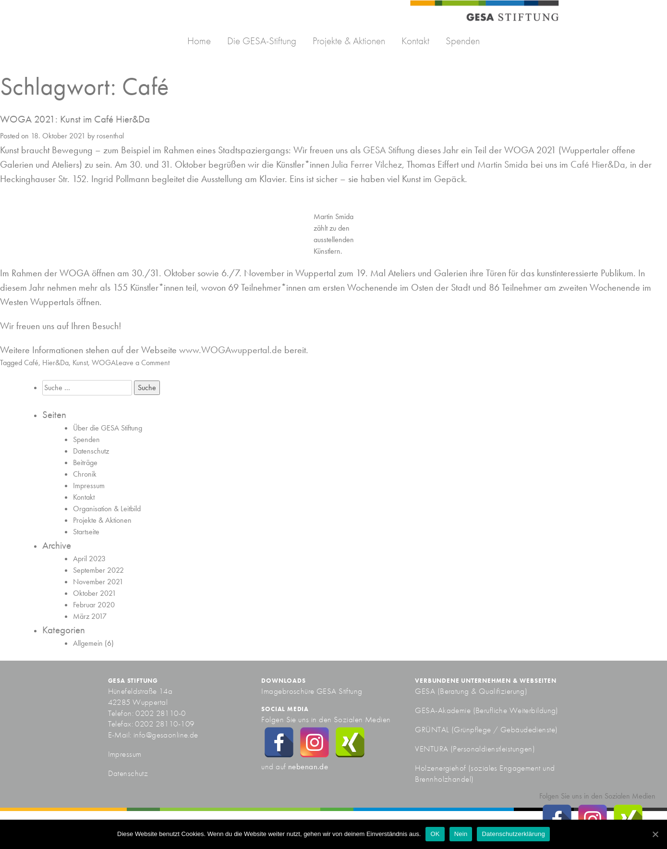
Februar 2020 (94, 605)
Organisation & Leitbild (107, 509)
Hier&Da (55, 362)
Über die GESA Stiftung (107, 428)
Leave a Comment (143, 362)
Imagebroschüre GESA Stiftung (311, 691)
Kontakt (415, 40)
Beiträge (85, 462)
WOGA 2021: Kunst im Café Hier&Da (75, 118)
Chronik (85, 474)
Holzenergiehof (440, 768)
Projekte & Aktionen (349, 40)
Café (31, 362)
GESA (426, 691)
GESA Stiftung (389, 150)
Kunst (80, 362)
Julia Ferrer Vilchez (367, 164)
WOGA (104, 362)
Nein (461, 833)
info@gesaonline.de (165, 734)
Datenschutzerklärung (513, 833)
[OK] (655, 834)
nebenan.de (308, 766)
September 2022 (98, 570)
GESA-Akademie (443, 710)
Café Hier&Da (597, 164)
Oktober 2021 (94, 593)
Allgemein (88, 643)
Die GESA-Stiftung (261, 40)
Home (199, 40)
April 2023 (89, 559)
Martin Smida (502, 164)
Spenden (463, 40)
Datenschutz (91, 451)
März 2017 (90, 616)
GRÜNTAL (433, 729)
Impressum (89, 485)
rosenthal (110, 136)
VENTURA (432, 748)
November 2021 (98, 582)
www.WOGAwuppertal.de (230, 350)
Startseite (86, 532)
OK (434, 833)
